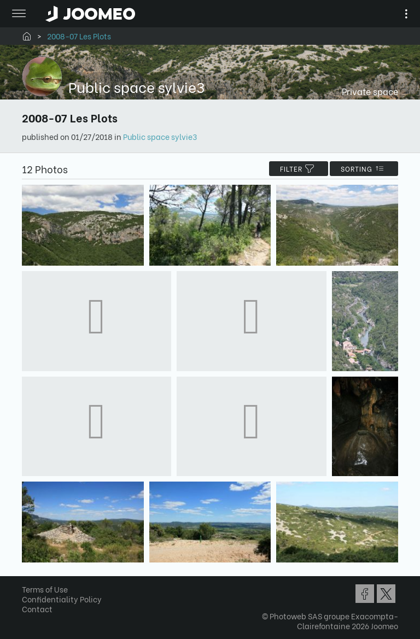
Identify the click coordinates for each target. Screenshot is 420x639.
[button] (29, 582)
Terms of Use (45, 589)
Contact (37, 608)
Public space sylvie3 (160, 136)
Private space (370, 91)
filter (298, 168)
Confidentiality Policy (62, 599)
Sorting (364, 168)
